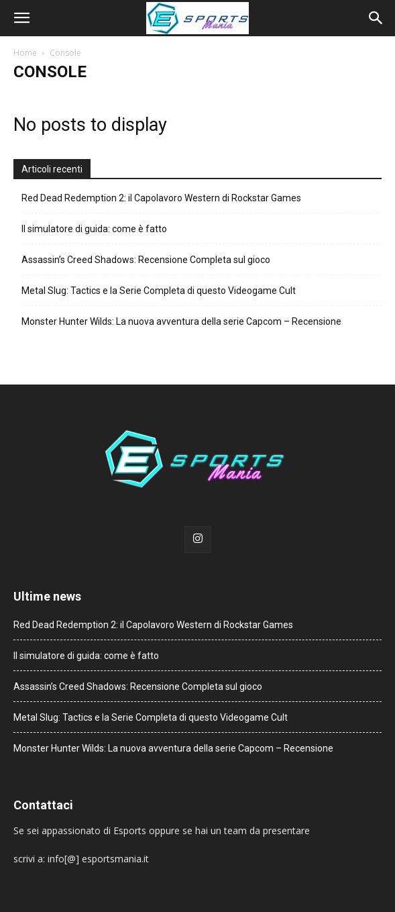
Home (25, 52)
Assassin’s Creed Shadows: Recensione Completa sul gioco (145, 259)
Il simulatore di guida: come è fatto (94, 228)
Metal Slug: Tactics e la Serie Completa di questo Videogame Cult (158, 290)
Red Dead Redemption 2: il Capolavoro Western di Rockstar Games (161, 198)
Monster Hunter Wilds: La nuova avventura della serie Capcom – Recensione (181, 321)
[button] (21, 18)
